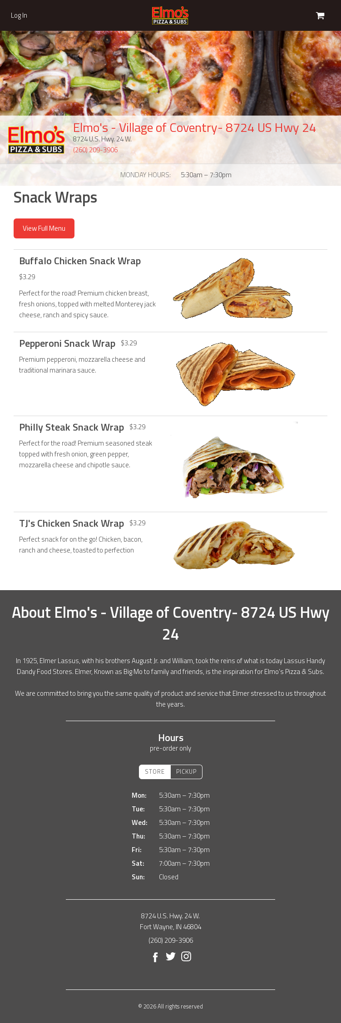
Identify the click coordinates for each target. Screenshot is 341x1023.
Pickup (186, 771)
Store (155, 771)
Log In (19, 15)
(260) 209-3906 (95, 150)
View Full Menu (44, 228)
